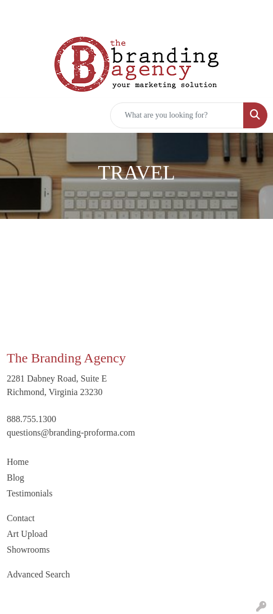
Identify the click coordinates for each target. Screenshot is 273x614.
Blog (15, 477)
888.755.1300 (31, 419)
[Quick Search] (177, 115)
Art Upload (27, 534)
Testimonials (30, 493)
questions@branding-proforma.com (71, 432)
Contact (21, 518)
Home (18, 462)
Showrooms (28, 549)
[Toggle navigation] (17, 115)
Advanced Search (38, 574)
